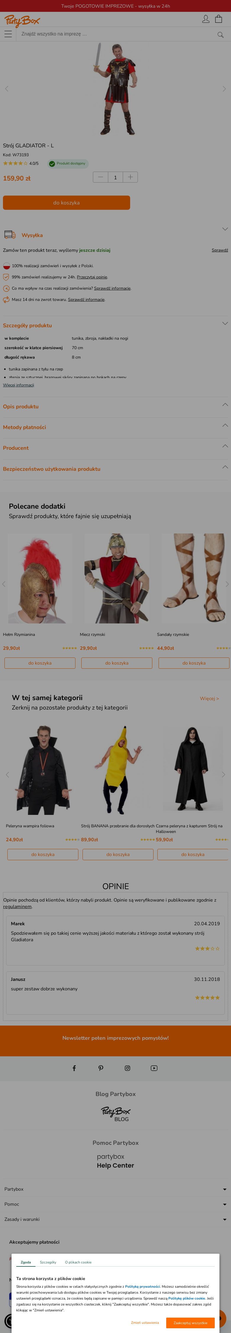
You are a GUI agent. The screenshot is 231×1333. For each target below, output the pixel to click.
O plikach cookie (78, 1262)
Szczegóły (48, 1262)
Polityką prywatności (142, 1286)
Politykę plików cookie (186, 1298)
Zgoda (26, 1262)
